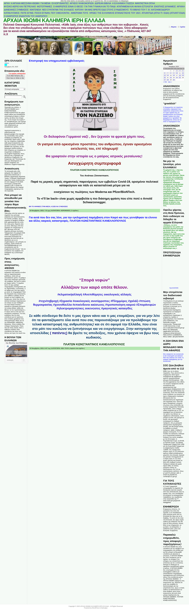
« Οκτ (165, 82)
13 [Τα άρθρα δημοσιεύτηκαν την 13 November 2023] (165, 75)
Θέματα (173, 27)
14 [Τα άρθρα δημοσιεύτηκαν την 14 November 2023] (168, 75)
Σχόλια (182, 27)
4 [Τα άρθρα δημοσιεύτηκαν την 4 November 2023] (179, 71)
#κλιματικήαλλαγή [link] (69, 294)
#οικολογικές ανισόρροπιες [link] (91, 301)
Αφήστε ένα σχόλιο (77, 348)
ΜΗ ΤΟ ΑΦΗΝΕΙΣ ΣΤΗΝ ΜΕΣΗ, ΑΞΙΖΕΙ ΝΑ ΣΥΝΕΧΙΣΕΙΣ (48, 206)
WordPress (95, 608)
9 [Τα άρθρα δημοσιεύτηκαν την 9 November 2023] (173, 73)
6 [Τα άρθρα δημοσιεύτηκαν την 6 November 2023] (164, 73)
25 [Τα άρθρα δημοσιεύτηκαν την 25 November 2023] (180, 77)
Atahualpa (104, 608)
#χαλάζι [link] (133, 301)
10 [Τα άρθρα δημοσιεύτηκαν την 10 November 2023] (177, 73)
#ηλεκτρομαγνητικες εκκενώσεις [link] (78, 308)
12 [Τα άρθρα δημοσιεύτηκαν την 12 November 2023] (183, 73)
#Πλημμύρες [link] (119, 301)
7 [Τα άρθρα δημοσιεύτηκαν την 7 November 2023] (167, 73)
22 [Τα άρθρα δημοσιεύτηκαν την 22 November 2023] (171, 77)
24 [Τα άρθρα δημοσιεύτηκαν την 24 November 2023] (177, 77)
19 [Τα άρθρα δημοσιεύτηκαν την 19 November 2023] (183, 75)
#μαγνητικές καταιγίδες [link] (116, 308)
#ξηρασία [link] (65, 301)
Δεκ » (170, 82)
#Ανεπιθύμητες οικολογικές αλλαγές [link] (107, 294)
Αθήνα (7, 63)
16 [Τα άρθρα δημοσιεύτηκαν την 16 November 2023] (174, 75)
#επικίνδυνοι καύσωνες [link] (88, 304)
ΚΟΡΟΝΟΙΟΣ (65, 210)
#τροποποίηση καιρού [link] (120, 304)
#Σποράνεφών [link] (146, 304)
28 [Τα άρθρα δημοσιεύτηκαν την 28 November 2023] (168, 80)
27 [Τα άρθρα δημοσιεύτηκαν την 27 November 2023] (165, 80)
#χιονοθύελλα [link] (62, 304)
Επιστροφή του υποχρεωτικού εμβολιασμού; (57, 60)
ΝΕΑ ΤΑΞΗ (65, 348)
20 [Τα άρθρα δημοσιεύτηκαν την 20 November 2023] (165, 77)
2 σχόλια (74, 210)
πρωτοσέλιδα (173, 288)
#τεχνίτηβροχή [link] (48, 301)
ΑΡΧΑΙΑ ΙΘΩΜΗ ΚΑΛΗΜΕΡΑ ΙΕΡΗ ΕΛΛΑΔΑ (54, 20)
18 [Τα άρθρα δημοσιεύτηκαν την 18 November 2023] (180, 75)
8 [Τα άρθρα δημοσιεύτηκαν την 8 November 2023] (170, 73)
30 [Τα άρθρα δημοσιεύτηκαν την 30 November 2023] (174, 80)
